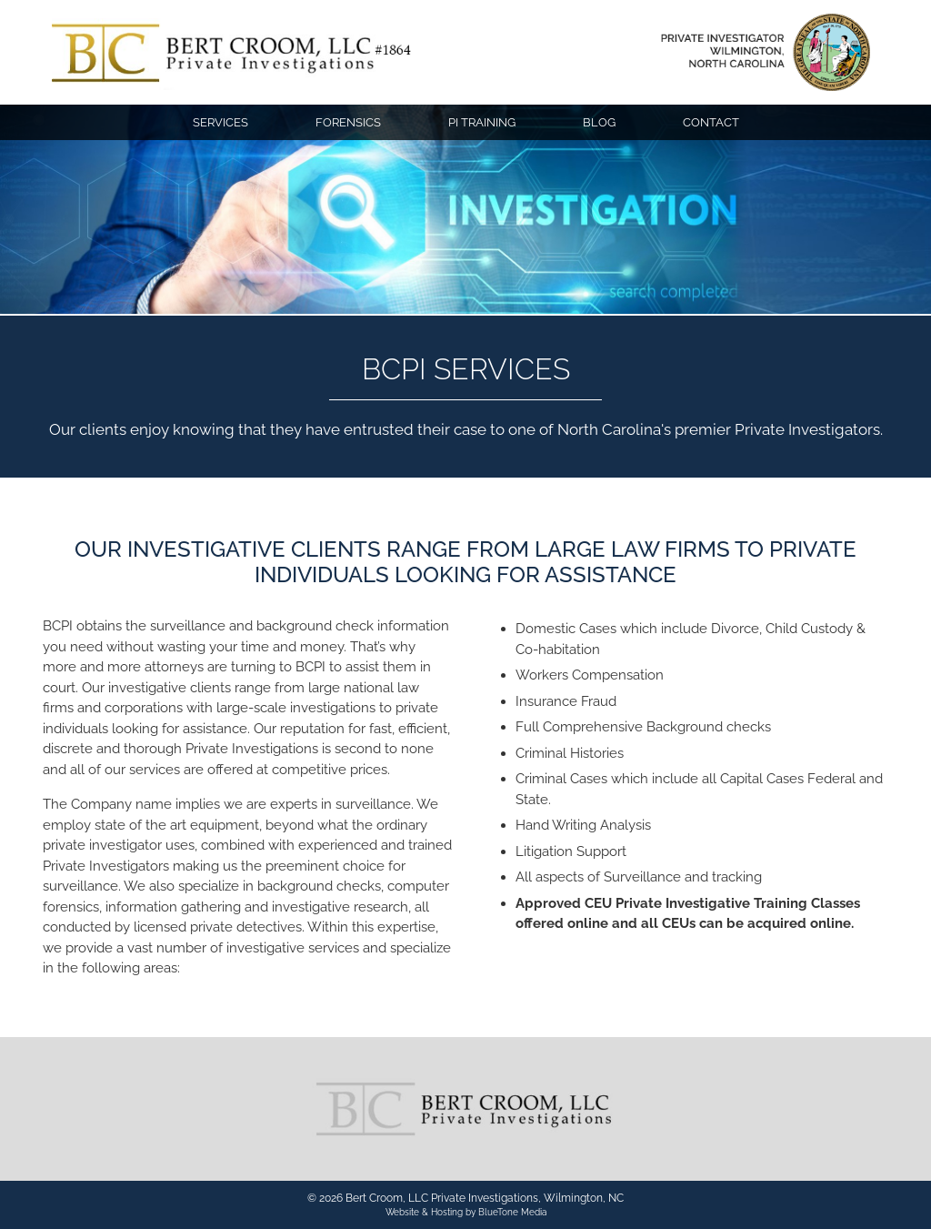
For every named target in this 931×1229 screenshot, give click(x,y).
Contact (711, 122)
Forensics (348, 122)
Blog (599, 122)
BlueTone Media (512, 1212)
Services (220, 122)
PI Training (482, 122)
